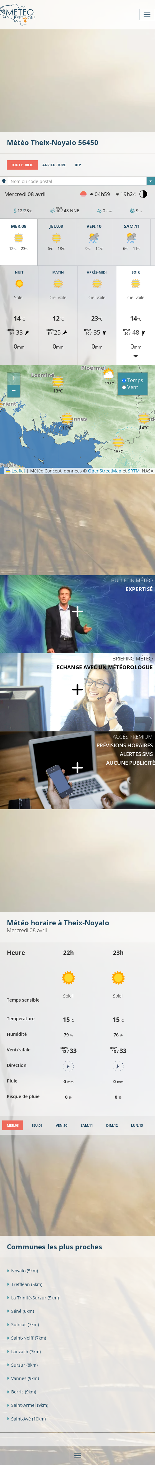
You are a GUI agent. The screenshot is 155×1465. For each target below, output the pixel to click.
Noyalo (22, 1271)
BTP (78, 164)
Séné (20, 1311)
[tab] (12, 1125)
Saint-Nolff (26, 1338)
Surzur (22, 1365)
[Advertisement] (81, 79)
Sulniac (23, 1324)
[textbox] (81, 181)
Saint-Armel (27, 1405)
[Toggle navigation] (147, 14)
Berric (21, 1392)
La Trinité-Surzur (33, 1298)
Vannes (23, 1378)
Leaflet (15, 471)
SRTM (134, 471)
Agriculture (54, 164)
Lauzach (24, 1352)
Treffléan (24, 1284)
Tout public (22, 164)
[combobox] (81, 181)
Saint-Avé (26, 1419)
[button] (58, 384)
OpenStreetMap (104, 471)
